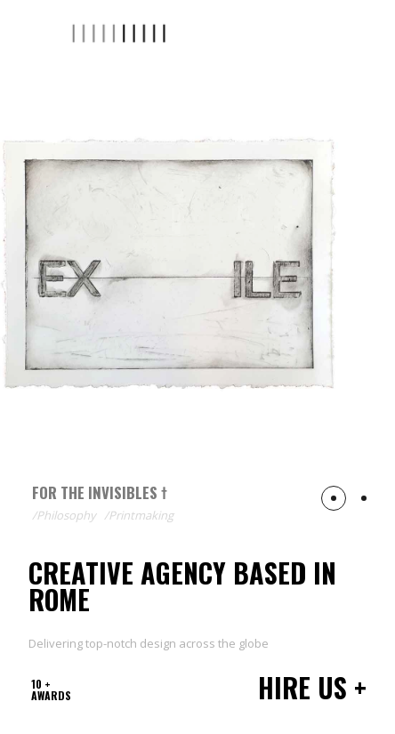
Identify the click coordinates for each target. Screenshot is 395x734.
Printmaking (141, 515)
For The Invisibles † (99, 492)
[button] (333, 498)
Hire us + (312, 687)
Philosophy (66, 515)
